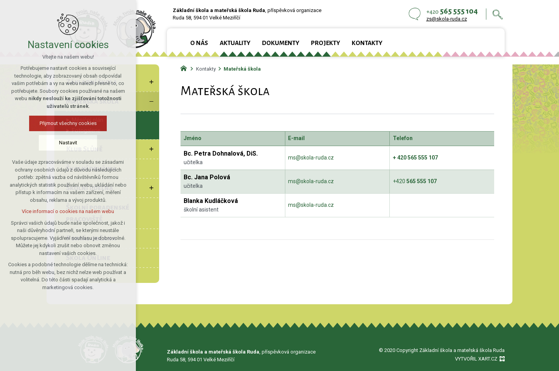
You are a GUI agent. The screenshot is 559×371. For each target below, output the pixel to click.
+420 (415, 181)
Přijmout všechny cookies (67, 123)
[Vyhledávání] (498, 14)
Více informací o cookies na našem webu (68, 211)
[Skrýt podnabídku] (151, 101)
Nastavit (68, 143)
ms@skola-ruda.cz (311, 157)
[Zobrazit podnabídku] (151, 82)
